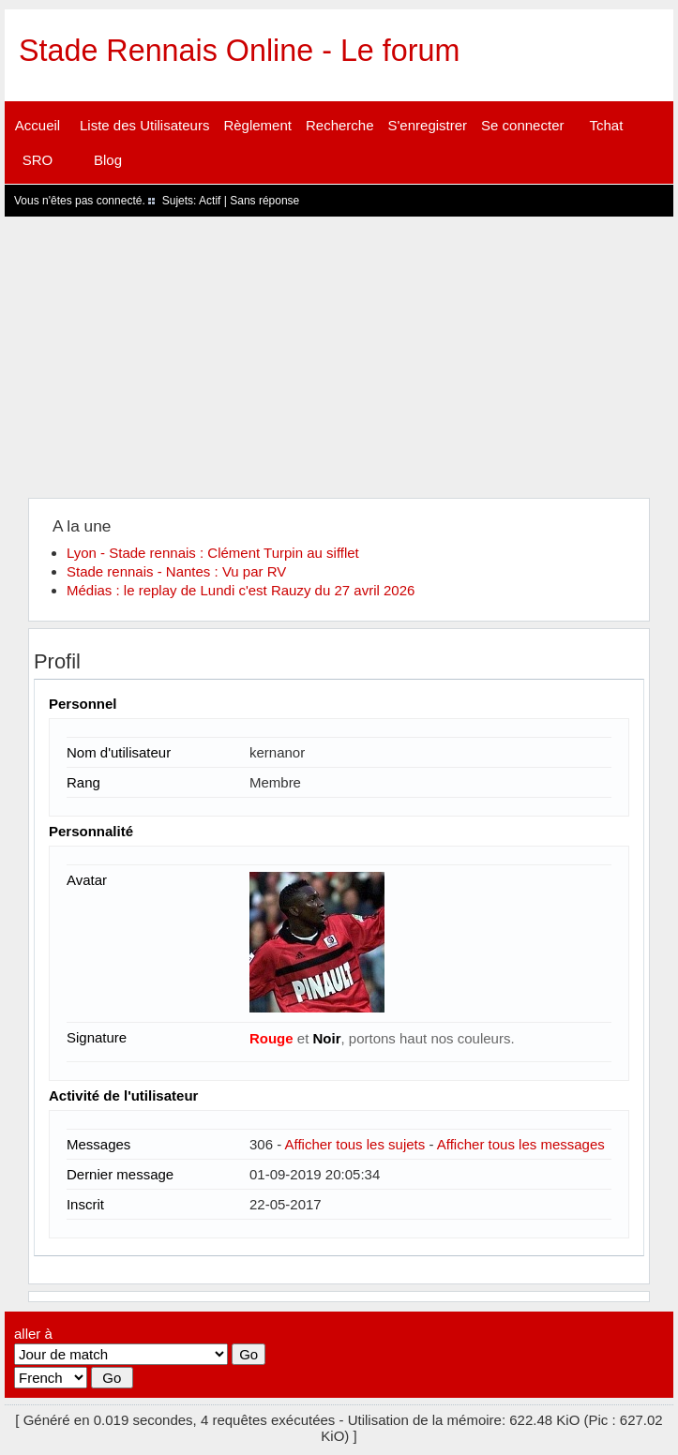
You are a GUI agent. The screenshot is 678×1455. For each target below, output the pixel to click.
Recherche (340, 125)
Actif (209, 200)
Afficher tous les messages (521, 1144)
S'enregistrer (428, 125)
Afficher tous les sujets (354, 1144)
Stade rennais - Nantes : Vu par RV (176, 571)
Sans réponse (264, 200)
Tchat (607, 125)
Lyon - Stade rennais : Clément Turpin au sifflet (213, 553)
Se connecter (522, 125)
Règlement (257, 125)
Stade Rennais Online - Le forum (239, 51)
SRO (38, 160)
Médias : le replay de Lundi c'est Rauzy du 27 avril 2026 (240, 590)
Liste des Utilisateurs (144, 125)
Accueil (37, 125)
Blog (108, 160)
